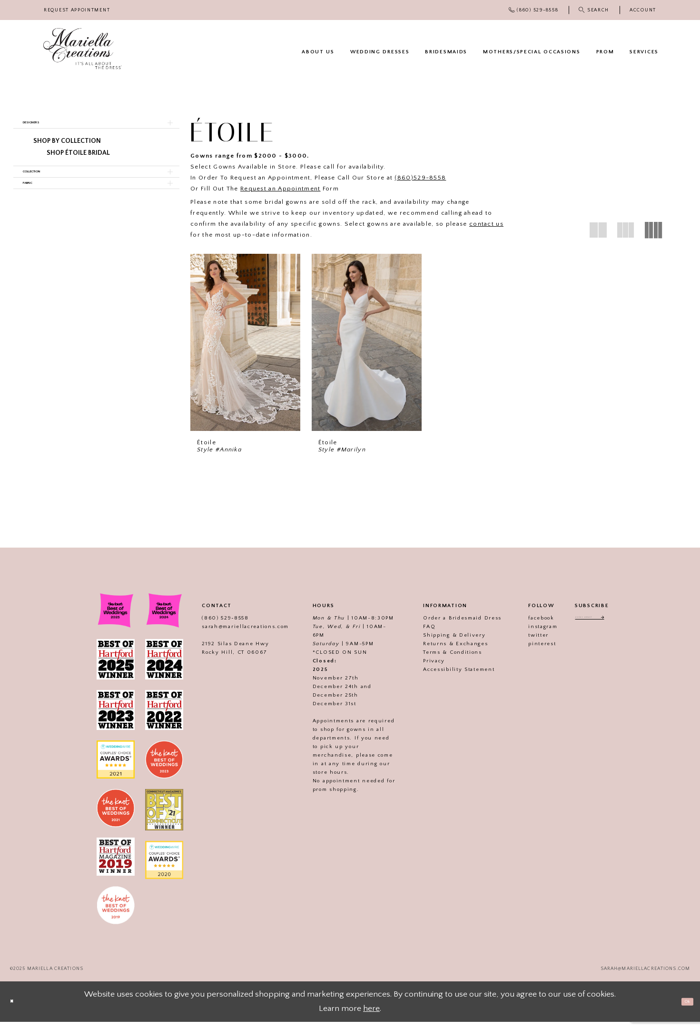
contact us (486, 223)
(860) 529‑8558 (211, 626)
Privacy (421, 668)
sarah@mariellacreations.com (232, 634)
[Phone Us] (533, 10)
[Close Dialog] (17, 1009)
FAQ (416, 634)
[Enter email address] (592, 627)
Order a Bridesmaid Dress (449, 626)
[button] (643, 10)
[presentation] (245, 342)
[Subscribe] (615, 627)
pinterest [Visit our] (528, 651)
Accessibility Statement (445, 677)
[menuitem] (77, 10)
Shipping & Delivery (441, 643)
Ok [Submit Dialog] (682, 1008)
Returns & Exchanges (442, 651)
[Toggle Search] (594, 10)
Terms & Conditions (439, 660)
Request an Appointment (280, 188)
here (371, 1015)
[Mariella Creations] (82, 49)
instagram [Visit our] (529, 634)
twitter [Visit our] (525, 643)
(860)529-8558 (420, 177)
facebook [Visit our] (528, 626)
